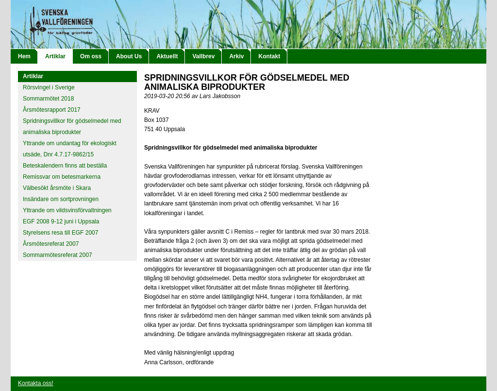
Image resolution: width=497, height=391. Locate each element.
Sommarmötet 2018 (48, 98)
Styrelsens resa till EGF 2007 (60, 232)
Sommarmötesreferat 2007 (57, 255)
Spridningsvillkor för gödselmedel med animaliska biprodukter (72, 127)
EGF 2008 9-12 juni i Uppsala (61, 221)
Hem (24, 56)
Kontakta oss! (35, 383)
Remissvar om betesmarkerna (61, 176)
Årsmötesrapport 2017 (52, 109)
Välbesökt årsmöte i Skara (57, 188)
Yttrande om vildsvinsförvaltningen (67, 210)
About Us (129, 56)
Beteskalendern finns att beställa (65, 165)
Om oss (90, 56)
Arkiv (236, 56)
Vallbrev (203, 56)
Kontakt (269, 56)
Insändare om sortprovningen (61, 199)
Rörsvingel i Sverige (49, 87)
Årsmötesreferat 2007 (51, 243)
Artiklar (55, 56)
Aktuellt (167, 56)
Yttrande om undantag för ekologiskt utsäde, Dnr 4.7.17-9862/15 (69, 149)
